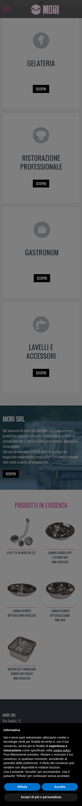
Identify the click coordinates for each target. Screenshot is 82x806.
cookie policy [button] (61, 759)
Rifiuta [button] (22, 795)
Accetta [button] (59, 795)
